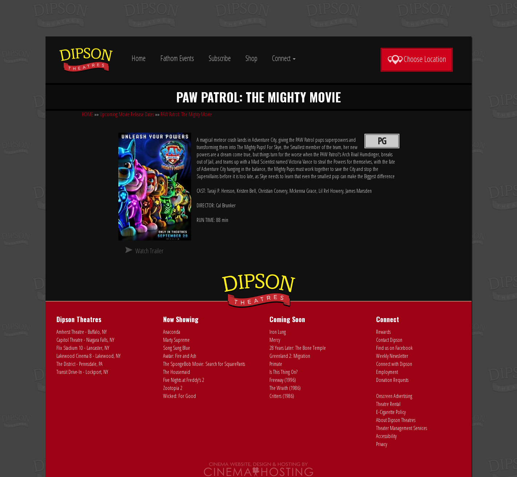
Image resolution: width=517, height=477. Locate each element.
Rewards (383, 331)
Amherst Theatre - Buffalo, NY (81, 331)
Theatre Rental (388, 403)
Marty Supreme (176, 339)
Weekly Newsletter (392, 355)
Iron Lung (277, 331)
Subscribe (220, 58)
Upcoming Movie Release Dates (127, 114)
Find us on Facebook (394, 347)
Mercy (274, 339)
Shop (251, 58)
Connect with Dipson (394, 363)
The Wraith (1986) (285, 387)
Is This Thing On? (283, 371)
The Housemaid (176, 371)
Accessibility (386, 436)
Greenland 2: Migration (289, 355)
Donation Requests (392, 379)
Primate (275, 363)
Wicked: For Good (179, 395)
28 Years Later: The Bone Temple (297, 347)
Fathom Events (177, 58)
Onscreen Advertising (394, 395)
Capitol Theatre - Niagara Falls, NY (85, 339)
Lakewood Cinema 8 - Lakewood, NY (88, 355)
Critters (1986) (281, 395)
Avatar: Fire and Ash (179, 355)
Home (138, 58)
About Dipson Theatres (395, 420)
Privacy (381, 444)
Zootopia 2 (172, 387)
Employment (387, 371)
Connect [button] (284, 58)
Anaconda (171, 331)
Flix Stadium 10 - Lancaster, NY (82, 347)
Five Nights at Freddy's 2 (183, 379)
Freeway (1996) (282, 379)
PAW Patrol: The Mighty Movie (186, 114)
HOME (87, 114)
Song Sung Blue (176, 347)
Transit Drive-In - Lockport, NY (82, 371)
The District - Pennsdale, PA (79, 363)
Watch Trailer (149, 250)
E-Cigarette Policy (391, 411)
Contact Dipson (389, 339)
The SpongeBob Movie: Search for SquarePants (204, 363)
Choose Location (416, 59)
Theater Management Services (401, 428)
